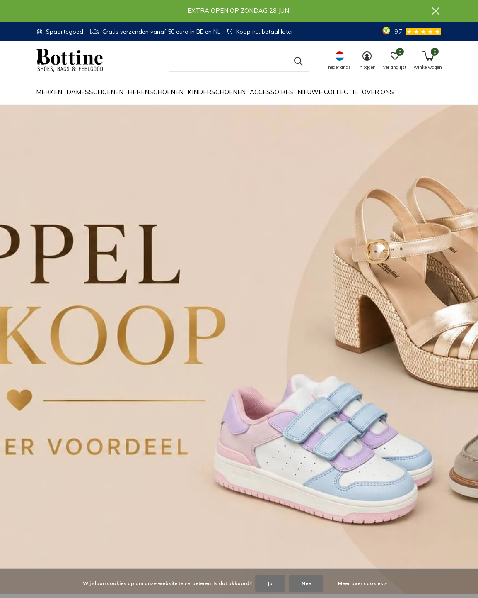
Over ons (378, 96)
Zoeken (297, 65)
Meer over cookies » (362, 583)
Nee (306, 583)
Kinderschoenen (217, 96)
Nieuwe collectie (327, 96)
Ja (270, 583)
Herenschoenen (155, 96)
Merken (49, 96)
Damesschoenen (94, 96)
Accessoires (271, 96)
